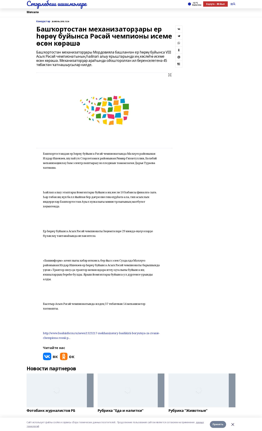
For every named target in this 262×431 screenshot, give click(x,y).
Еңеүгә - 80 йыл (215, 4)
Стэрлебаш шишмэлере (56, 3)
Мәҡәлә (33, 12)
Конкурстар (43, 21)
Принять (218, 424)
